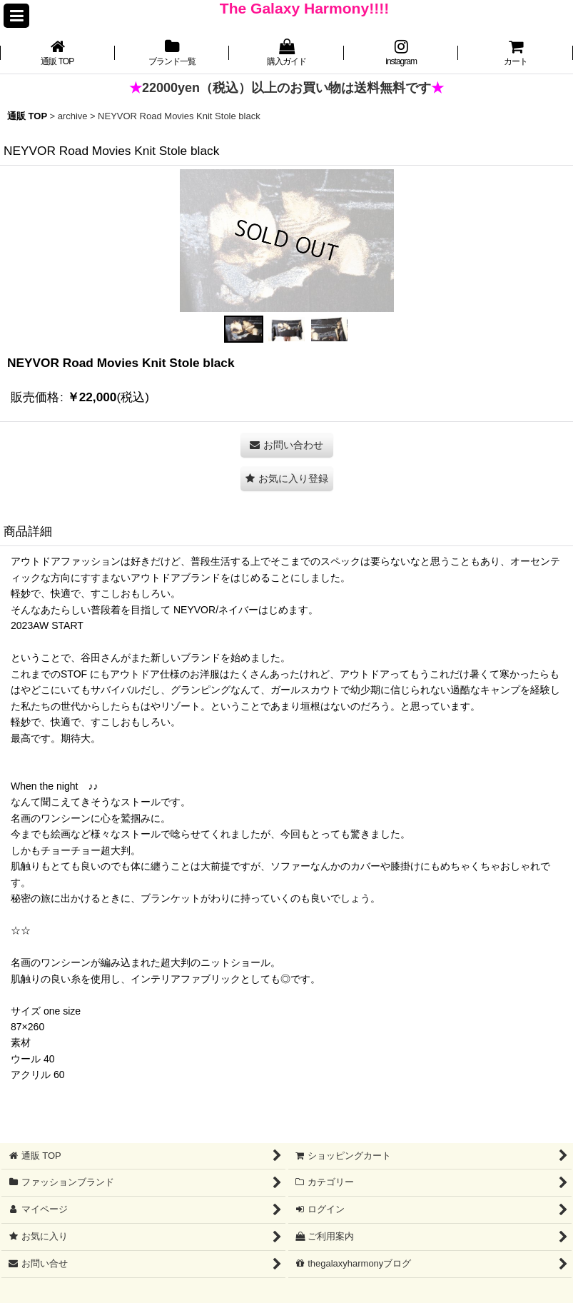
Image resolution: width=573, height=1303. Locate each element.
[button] (16, 16)
